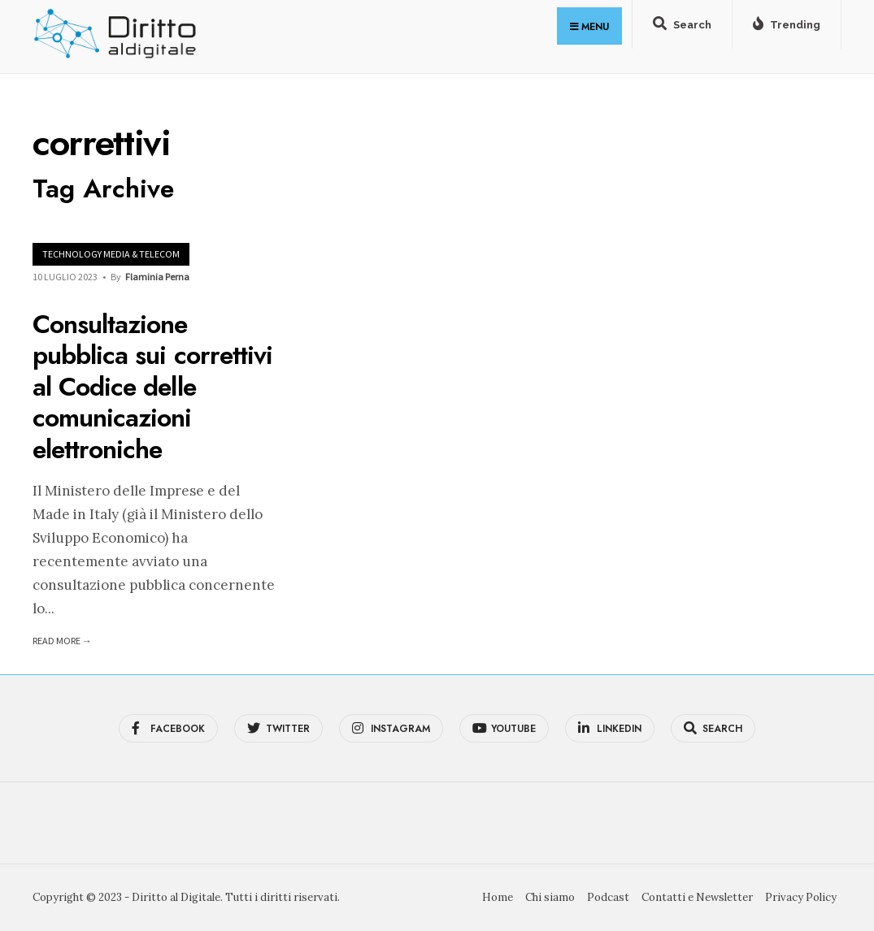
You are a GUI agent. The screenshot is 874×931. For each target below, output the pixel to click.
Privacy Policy (801, 897)
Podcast (608, 897)
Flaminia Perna (157, 277)
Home (497, 897)
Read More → (62, 640)
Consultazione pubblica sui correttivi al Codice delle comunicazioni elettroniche (152, 386)
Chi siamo (550, 897)
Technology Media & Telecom (111, 254)
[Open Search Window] (682, 27)
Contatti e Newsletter (697, 897)
